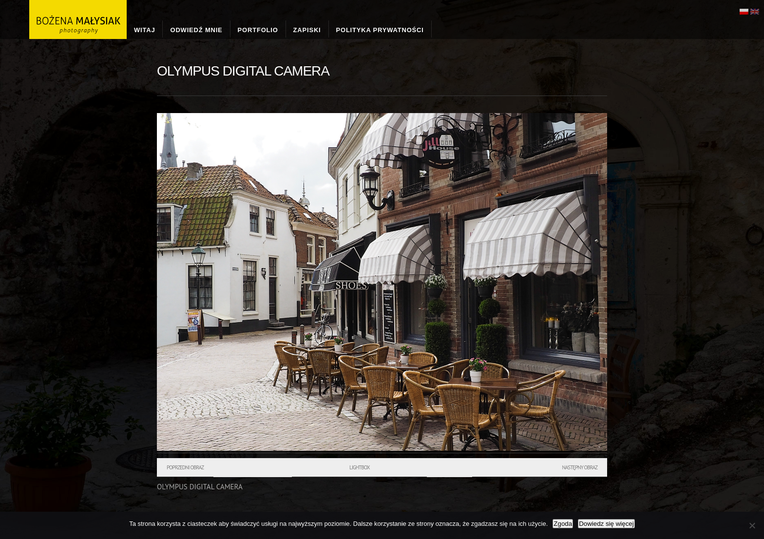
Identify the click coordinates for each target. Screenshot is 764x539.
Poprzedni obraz (185, 467)
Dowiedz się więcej (606, 523)
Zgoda (563, 523)
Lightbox (359, 467)
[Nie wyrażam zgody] (752, 525)
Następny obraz (579, 467)
